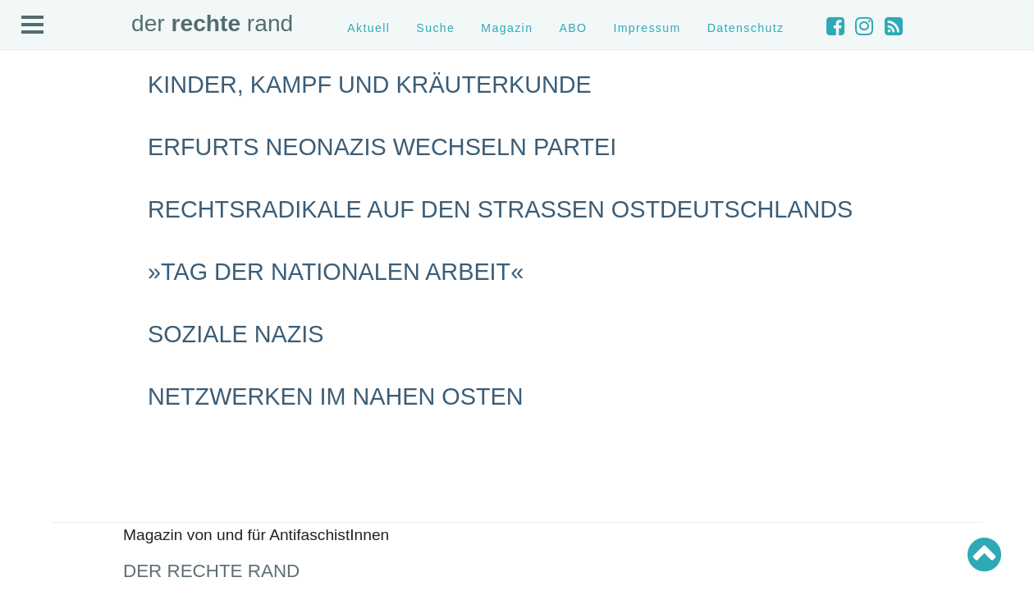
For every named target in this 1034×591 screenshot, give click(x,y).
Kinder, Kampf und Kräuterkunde (370, 84)
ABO (573, 27)
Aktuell (368, 27)
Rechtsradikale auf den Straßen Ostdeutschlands (500, 209)
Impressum (646, 27)
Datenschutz (746, 27)
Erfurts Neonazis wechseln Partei (382, 147)
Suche (435, 27)
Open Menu (33, 25)
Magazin (507, 27)
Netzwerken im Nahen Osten (336, 396)
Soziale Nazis (235, 334)
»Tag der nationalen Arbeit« (336, 272)
